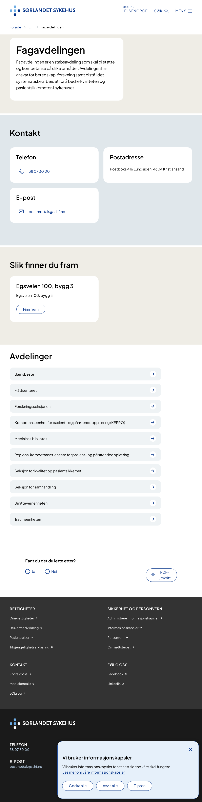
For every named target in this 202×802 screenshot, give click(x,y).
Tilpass (139, 785)
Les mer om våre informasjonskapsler (93, 772)
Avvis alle (110, 785)
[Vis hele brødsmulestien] (31, 27)
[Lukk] (190, 749)
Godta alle (78, 785)
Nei (54, 571)
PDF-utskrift (165, 575)
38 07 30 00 (19, 749)
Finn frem (31, 309)
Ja (33, 571)
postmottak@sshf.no (26, 766)
